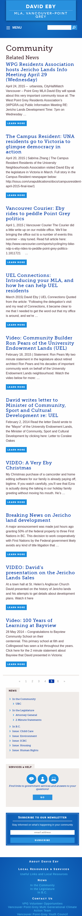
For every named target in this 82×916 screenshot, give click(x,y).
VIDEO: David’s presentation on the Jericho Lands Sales (40, 572)
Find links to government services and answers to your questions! (42, 787)
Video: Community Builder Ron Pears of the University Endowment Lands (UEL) (40, 343)
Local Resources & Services (44, 869)
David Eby (41, 6)
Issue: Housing (21, 745)
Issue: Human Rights (25, 750)
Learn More (16, 123)
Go (42, 797)
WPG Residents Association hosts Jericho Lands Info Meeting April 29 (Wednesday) (40, 72)
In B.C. (16, 726)
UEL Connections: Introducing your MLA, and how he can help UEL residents (40, 283)
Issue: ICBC (19, 740)
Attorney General (26, 715)
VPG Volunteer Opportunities (42, 903)
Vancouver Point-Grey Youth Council (42, 914)
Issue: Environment (24, 736)
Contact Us (42, 898)
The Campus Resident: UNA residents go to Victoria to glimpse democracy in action (40, 144)
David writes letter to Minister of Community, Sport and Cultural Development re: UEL (36, 407)
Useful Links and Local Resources (44, 874)
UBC (18, 703)
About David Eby (44, 861)
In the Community (24, 699)
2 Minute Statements (28, 719)
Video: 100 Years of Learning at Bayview (31, 623)
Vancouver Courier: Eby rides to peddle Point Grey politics (38, 213)
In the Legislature (23, 710)
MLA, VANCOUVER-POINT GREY (41, 14)
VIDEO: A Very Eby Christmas (29, 465)
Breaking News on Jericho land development (38, 517)
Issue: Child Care (22, 731)
